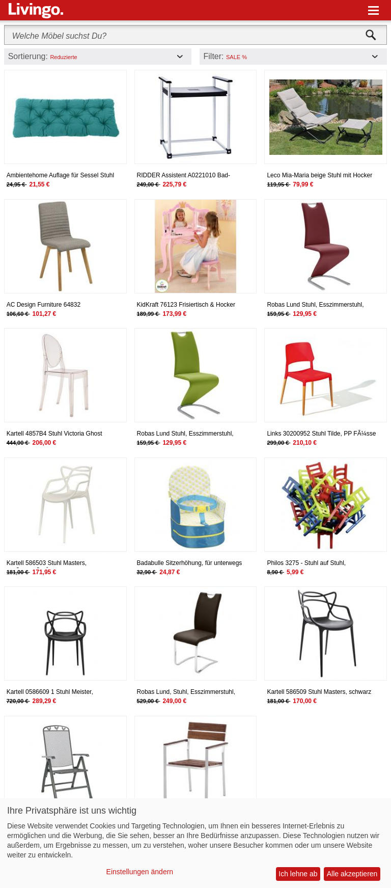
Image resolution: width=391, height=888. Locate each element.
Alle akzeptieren (352, 874)
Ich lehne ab (297, 874)
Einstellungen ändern (140, 872)
